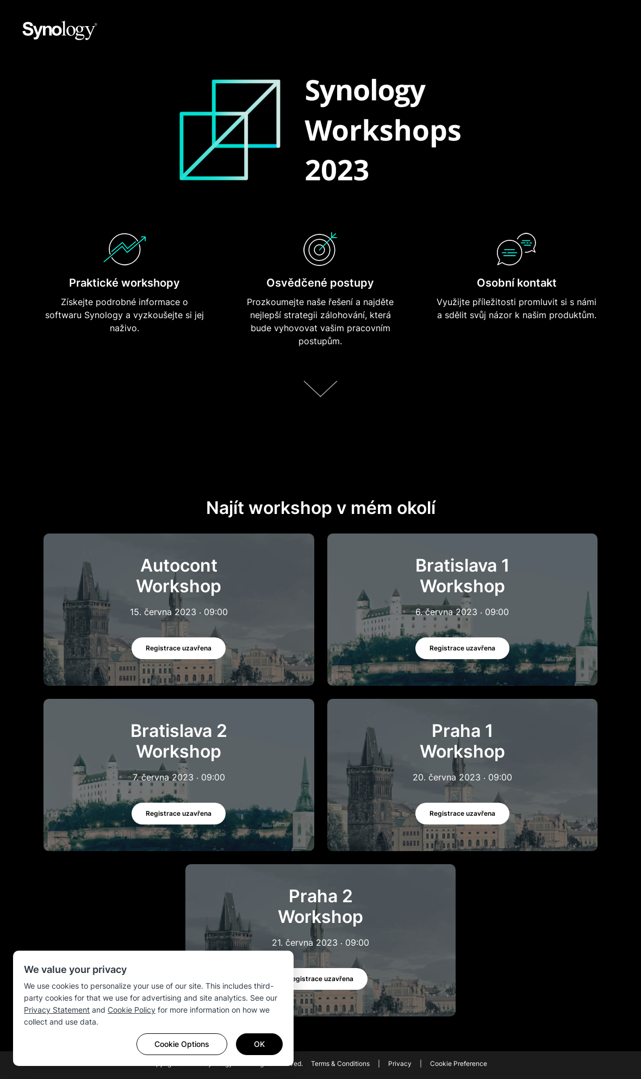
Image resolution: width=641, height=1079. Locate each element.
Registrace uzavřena (178, 648)
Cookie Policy (131, 1009)
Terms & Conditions (340, 1063)
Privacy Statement (57, 1009)
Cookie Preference (458, 1063)
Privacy (400, 1063)
